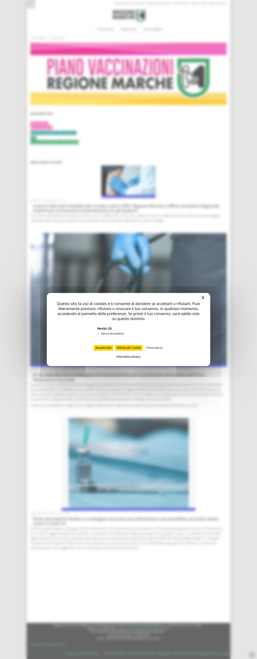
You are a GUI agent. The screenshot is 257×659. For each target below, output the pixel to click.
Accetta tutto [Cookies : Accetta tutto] (103, 347)
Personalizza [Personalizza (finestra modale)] (154, 347)
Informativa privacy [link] (128, 356)
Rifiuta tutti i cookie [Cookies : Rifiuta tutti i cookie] (129, 347)
